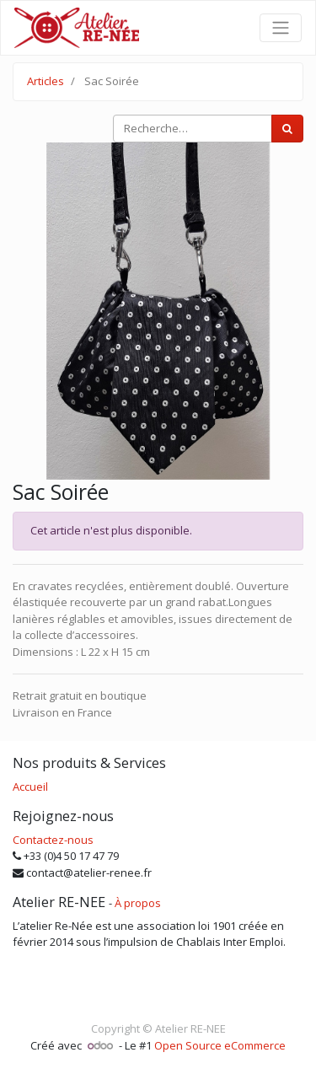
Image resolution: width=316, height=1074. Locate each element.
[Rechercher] (287, 129)
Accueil (30, 786)
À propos (138, 902)
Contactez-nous (53, 839)
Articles (45, 81)
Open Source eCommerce (220, 1045)
